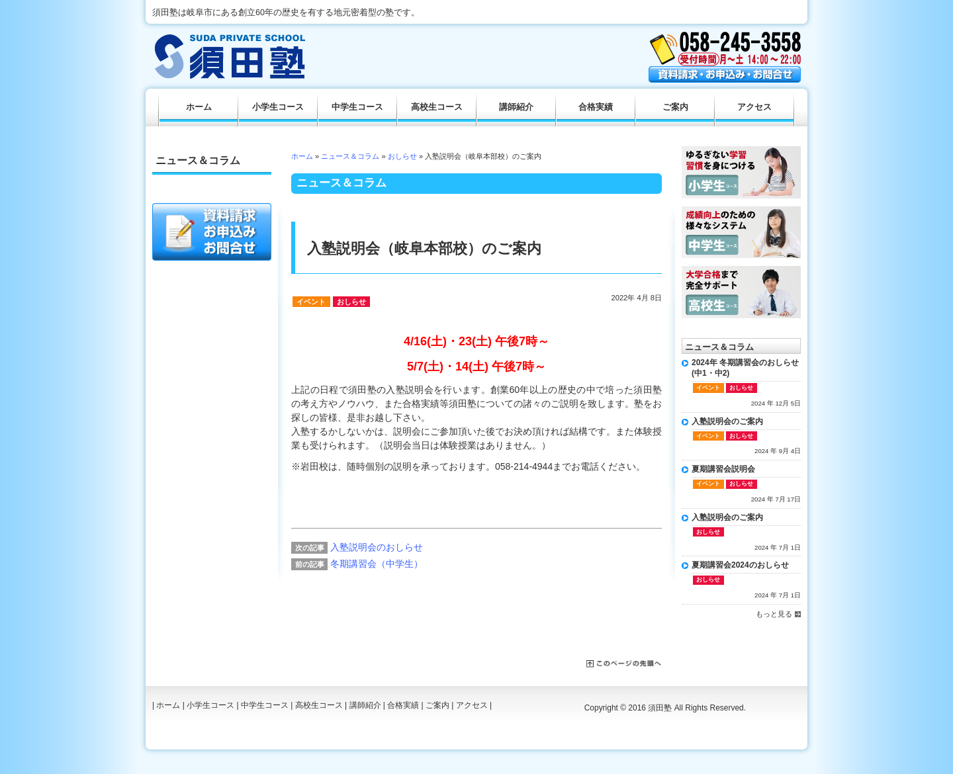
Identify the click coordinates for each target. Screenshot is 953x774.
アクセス (754, 107)
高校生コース (437, 107)
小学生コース (278, 107)
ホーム (302, 156)
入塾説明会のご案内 (727, 421)
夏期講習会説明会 (723, 469)
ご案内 (675, 107)
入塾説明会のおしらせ (376, 547)
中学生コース (357, 107)
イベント (311, 302)
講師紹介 (516, 107)
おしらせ (402, 156)
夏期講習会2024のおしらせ (740, 565)
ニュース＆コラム (350, 156)
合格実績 (595, 107)
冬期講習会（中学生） (376, 563)
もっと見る (774, 614)
